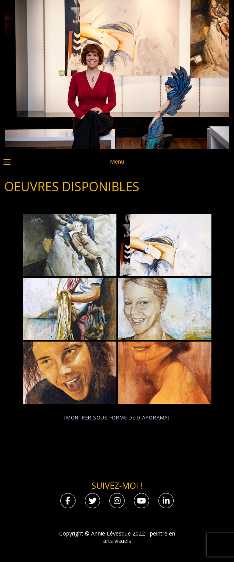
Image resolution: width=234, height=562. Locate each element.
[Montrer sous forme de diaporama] (117, 417)
